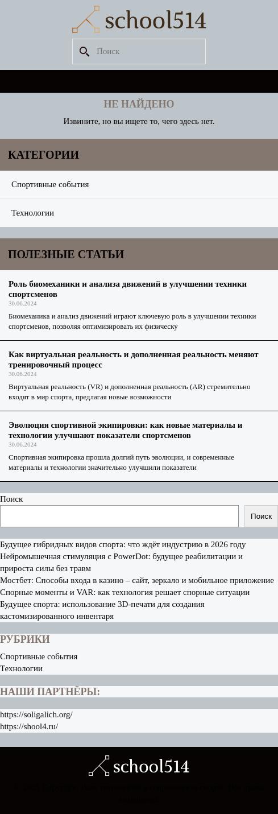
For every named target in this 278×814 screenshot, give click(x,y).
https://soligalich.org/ (36, 714)
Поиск (11, 498)
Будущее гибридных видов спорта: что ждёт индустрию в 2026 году (123, 544)
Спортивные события (50, 184)
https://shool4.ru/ (29, 726)
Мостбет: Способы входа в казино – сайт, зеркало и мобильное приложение (137, 580)
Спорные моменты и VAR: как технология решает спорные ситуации (125, 592)
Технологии (32, 212)
